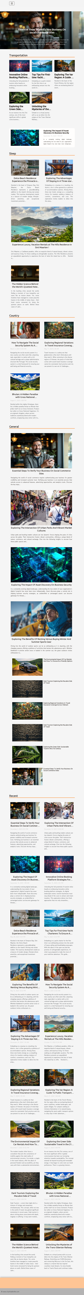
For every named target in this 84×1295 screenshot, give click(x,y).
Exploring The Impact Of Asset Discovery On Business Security (56, 132)
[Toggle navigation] (12, 3)
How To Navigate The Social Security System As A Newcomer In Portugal (25, 345)
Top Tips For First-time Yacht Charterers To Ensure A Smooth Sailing (59, 933)
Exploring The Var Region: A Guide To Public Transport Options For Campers (59, 1093)
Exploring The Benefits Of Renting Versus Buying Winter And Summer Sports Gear (25, 987)
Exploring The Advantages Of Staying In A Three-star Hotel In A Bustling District (59, 181)
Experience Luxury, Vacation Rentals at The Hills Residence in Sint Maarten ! (59, 1039)
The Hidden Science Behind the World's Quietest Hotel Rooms (25, 287)
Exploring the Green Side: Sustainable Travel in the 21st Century (56, 747)
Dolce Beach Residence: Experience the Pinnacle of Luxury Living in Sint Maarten (25, 933)
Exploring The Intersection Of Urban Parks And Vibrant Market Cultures (59, 826)
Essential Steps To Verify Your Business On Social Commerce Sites (58, 769)
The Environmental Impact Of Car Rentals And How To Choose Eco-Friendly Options (58, 660)
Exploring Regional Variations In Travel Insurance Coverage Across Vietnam (59, 345)
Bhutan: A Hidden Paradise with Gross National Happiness (25, 397)
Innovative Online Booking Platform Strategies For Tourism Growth (59, 880)
